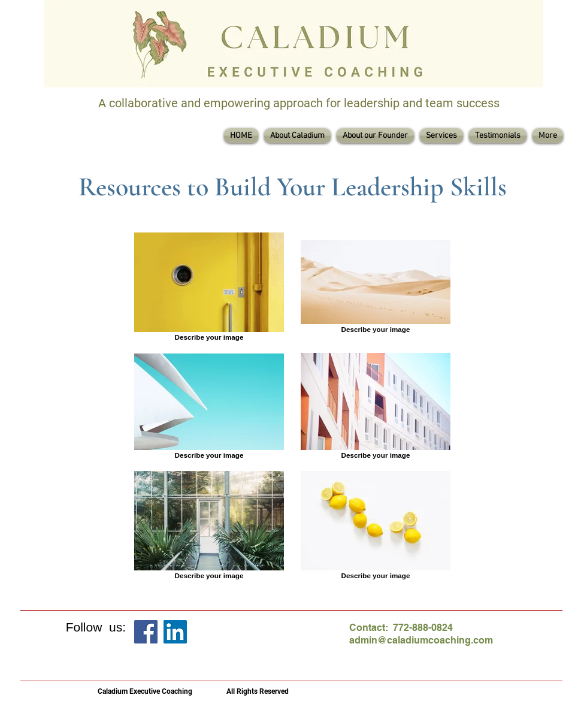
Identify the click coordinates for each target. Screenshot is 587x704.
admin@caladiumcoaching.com (421, 640)
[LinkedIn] (175, 631)
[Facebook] (146, 631)
